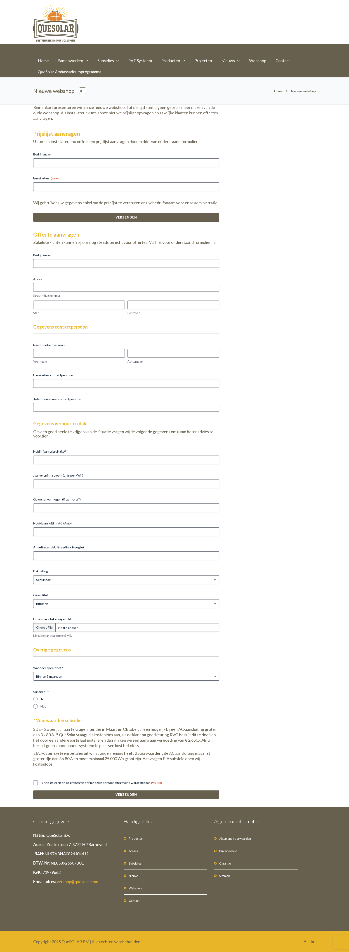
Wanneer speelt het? (48, 668)
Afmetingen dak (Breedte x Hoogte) (58, 547)
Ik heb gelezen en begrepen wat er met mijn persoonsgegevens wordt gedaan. (101, 783)
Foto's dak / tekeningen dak (52, 619)
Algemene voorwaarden (235, 838)
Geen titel (40, 595)
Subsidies (105, 60)
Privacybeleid (228, 851)
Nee (43, 706)
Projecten (203, 60)
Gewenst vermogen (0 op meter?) (57, 499)
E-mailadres (47, 178)
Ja (41, 699)
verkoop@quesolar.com (77, 881)
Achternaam (135, 361)
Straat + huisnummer (46, 295)
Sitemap (224, 876)
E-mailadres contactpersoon (53, 375)
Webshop (257, 60)
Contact (283, 60)
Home (43, 60)
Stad (36, 313)
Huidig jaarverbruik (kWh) (50, 451)
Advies (133, 851)
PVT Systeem (140, 60)
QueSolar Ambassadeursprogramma (69, 71)
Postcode (133, 313)
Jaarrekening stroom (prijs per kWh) (58, 475)
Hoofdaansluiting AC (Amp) (52, 523)
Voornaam (40, 361)
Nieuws (228, 60)
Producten (170, 60)
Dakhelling (40, 571)
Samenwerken (70, 60)
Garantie (225, 863)
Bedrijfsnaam (42, 154)
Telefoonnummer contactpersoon (57, 399)
